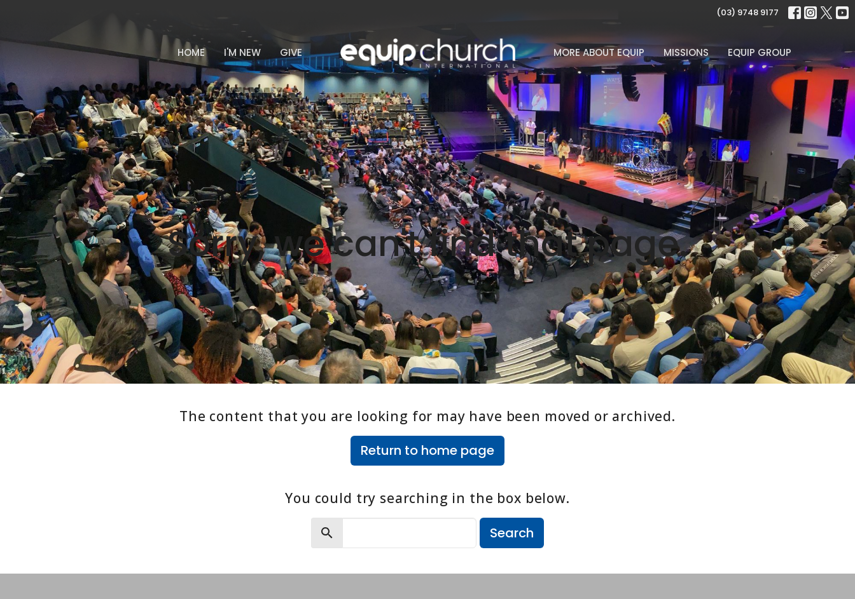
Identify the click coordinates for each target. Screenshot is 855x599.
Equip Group (759, 52)
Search (512, 533)
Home (191, 52)
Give (291, 52)
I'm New (242, 52)
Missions (686, 52)
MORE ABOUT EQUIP (598, 52)
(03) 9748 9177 (747, 12)
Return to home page (427, 450)
